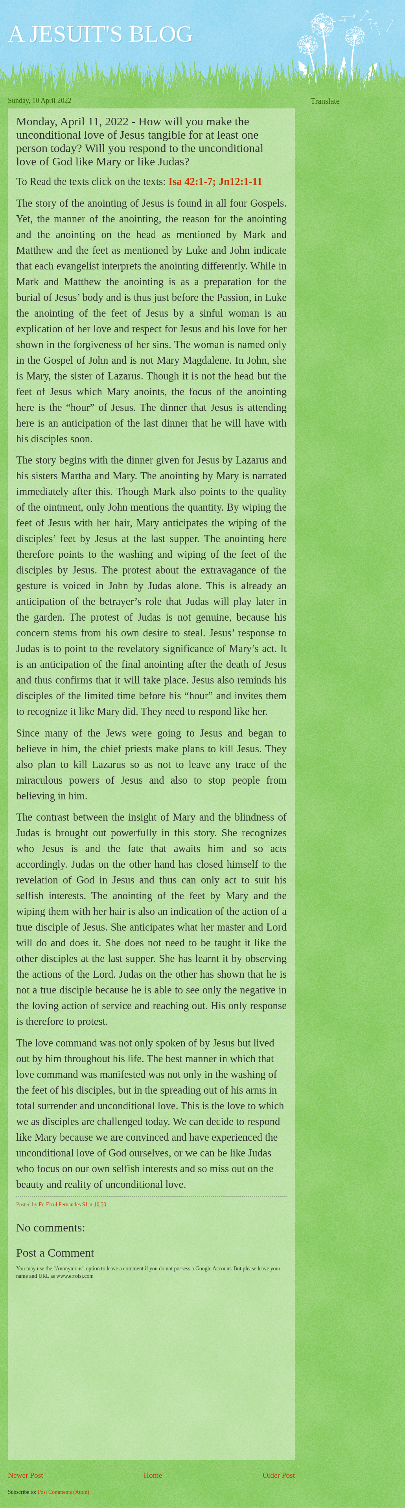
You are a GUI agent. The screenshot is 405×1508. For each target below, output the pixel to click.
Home (153, 1475)
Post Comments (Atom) (63, 1492)
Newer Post (25, 1475)
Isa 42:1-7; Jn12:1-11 (215, 181)
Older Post (279, 1475)
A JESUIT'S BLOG (100, 34)
